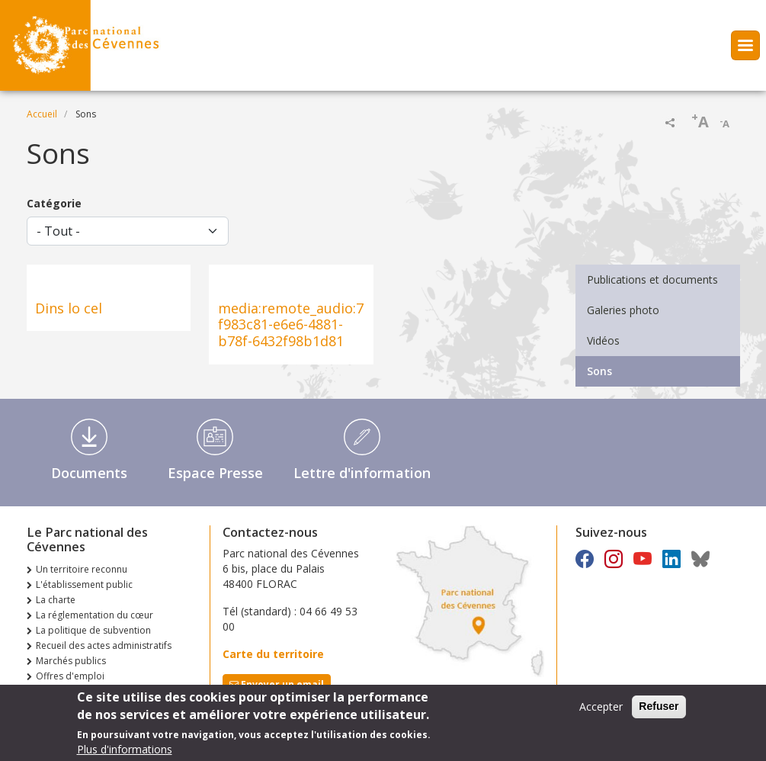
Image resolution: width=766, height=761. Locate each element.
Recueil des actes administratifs (103, 645)
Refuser (658, 711)
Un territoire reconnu (81, 569)
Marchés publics (71, 660)
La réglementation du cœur (94, 614)
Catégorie (54, 203)
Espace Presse (215, 473)
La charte (55, 599)
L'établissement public (84, 584)
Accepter (601, 712)
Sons (599, 371)
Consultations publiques (88, 691)
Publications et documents (652, 279)
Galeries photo (623, 310)
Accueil (42, 114)
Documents (89, 473)
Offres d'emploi (70, 675)
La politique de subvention (93, 630)
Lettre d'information (362, 473)
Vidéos (603, 340)
